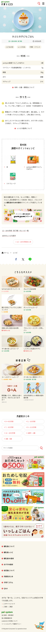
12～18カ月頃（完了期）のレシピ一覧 (15, 230)
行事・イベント (35, 47)
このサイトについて (8, 603)
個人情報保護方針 (7, 618)
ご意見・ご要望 (7, 606)
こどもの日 (9, 47)
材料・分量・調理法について (24, 87)
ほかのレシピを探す (9, 235)
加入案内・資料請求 (7, 615)
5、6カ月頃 (30, 421)
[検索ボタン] (41, 448)
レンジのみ (21, 47)
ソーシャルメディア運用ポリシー (11, 624)
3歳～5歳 (7, 438)
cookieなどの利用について (9, 621)
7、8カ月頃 (8, 427)
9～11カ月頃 (30, 427)
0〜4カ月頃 (8, 421)
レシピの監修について (24, 128)
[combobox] (23, 448)
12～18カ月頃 (9, 433)
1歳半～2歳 (30, 433)
